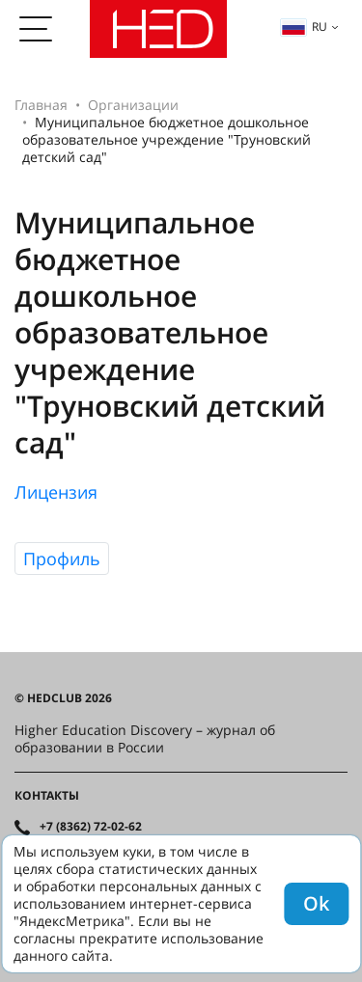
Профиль (61, 558)
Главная (41, 104)
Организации (133, 104)
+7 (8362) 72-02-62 (91, 826)
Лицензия (55, 492)
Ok (316, 903)
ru (304, 26)
